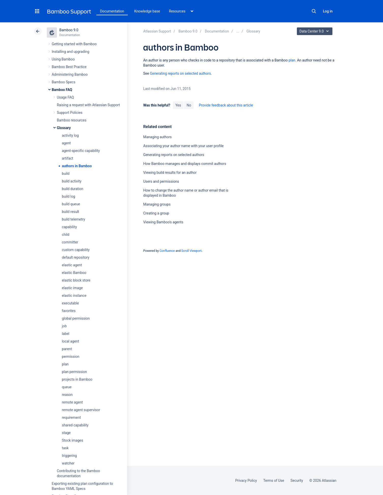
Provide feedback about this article (226, 105)
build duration (72, 189)
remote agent (72, 402)
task (65, 448)
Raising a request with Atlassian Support (88, 105)
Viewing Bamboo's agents (163, 222)
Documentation (112, 11)
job (64, 326)
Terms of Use (273, 480)
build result (70, 212)
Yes (178, 105)
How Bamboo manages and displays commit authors (184, 164)
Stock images (72, 440)
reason (67, 395)
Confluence (167, 251)
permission (71, 356)
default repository (75, 257)
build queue (71, 204)
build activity (72, 181)
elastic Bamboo (74, 273)
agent (66, 143)
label (65, 334)
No (189, 105)
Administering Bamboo (70, 74)
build (66, 174)
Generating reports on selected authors (180, 73)
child (65, 235)
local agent (70, 341)
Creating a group (156, 213)
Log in (328, 11)
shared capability (75, 425)
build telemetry (73, 219)
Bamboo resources (71, 120)
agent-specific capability (81, 151)
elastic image (72, 288)
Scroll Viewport (191, 251)
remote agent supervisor (81, 410)
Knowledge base (147, 11)
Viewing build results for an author (169, 173)
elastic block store (76, 280)
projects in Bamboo (77, 379)
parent (67, 349)
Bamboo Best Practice (69, 67)
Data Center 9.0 (315, 31)
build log (68, 196)
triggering (69, 456)
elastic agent (72, 265)
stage (66, 433)
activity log (70, 135)
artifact (67, 158)
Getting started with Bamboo (74, 44)
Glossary (64, 128)
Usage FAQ (65, 97)
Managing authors (157, 137)
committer (70, 242)
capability (69, 227)
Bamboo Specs (63, 82)
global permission (76, 318)
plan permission (74, 372)
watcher (68, 463)
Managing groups (157, 204)
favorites (69, 311)
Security (296, 480)
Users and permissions (161, 181)
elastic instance (74, 295)
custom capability (76, 250)
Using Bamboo (63, 59)
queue (67, 387)
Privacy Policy (246, 480)
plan (65, 364)
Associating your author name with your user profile (183, 146)
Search (314, 11)
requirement (71, 417)
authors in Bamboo (77, 166)
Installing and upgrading (70, 52)
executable (70, 303)
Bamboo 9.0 (69, 30)
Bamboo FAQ (62, 90)
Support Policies (70, 113)
